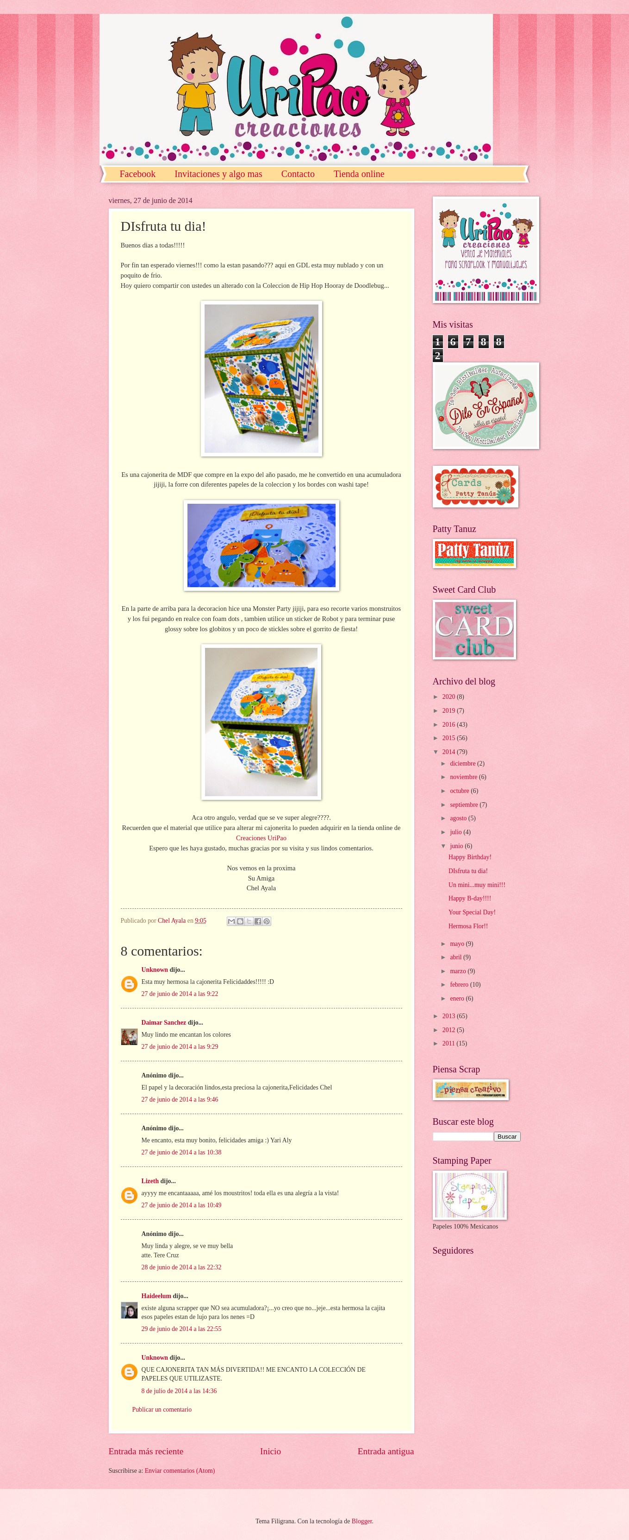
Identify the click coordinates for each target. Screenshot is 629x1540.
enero (458, 998)
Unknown (155, 969)
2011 (449, 1043)
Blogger (362, 1521)
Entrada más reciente (146, 1451)
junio (457, 846)
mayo (458, 943)
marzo (458, 971)
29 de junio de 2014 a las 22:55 (182, 1328)
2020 (449, 696)
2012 (449, 1030)
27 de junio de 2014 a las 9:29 (180, 1046)
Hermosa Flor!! (468, 926)
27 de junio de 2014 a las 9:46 (180, 1099)
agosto (459, 818)
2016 (449, 724)
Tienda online (359, 174)
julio (456, 832)
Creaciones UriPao (261, 838)
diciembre (463, 763)
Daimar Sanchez (164, 1022)
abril (456, 957)
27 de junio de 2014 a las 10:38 (182, 1152)
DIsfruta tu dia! (468, 871)
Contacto (298, 174)
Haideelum (156, 1296)
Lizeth (150, 1181)
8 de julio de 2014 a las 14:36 (179, 1391)
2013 (449, 1016)
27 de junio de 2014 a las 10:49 (182, 1205)
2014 (449, 751)
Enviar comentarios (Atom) (180, 1470)
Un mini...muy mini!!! (476, 884)
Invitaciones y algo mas (218, 174)
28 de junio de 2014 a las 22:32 (182, 1267)
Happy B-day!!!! (469, 898)
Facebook (138, 174)
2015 (449, 738)
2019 (449, 710)
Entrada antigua (386, 1451)
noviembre (464, 776)
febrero (460, 984)
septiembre (465, 804)
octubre (460, 790)
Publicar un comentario (162, 1409)
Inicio (270, 1451)
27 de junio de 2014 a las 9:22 (180, 993)
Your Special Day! (472, 912)
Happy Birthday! (470, 857)
